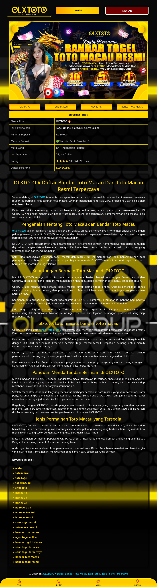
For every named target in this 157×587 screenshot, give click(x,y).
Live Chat (137, 582)
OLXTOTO (39, 197)
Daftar (59, 582)
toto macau (19, 230)
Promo (20, 582)
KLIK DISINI (63, 167)
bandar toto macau (50, 330)
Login (98, 582)
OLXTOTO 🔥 (63, 121)
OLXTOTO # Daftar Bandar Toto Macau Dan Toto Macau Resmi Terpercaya (85, 573)
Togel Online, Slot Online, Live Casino (78, 128)
